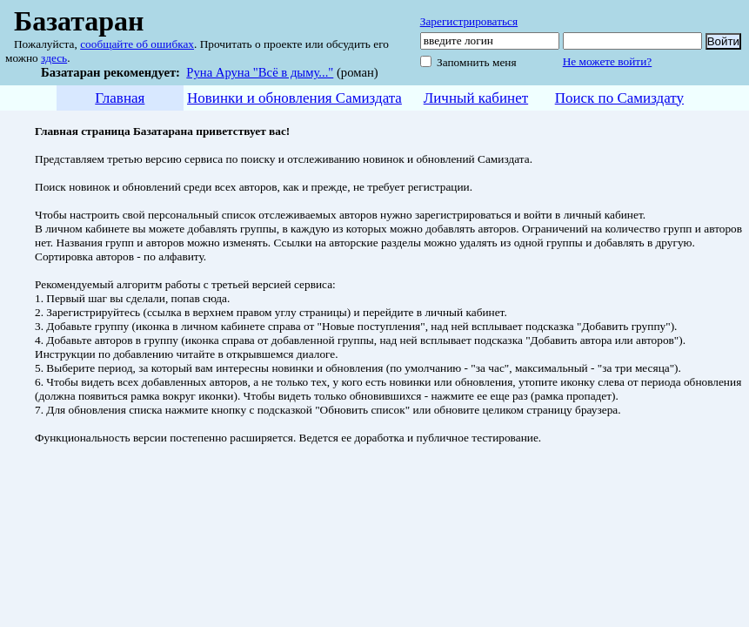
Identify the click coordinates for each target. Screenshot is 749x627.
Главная (119, 98)
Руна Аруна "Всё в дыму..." (259, 72)
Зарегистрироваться (469, 21)
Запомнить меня (477, 62)
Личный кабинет (476, 98)
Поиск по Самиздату (619, 98)
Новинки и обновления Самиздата (294, 98)
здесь (54, 57)
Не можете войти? (607, 61)
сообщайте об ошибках (137, 44)
